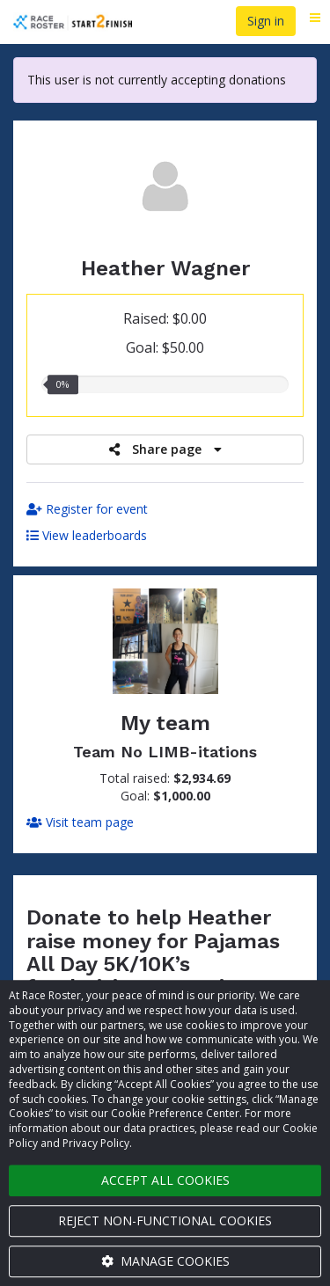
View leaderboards (86, 535)
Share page (165, 449)
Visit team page (80, 822)
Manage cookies (165, 1261)
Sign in (265, 20)
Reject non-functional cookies (165, 1220)
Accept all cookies (165, 1180)
